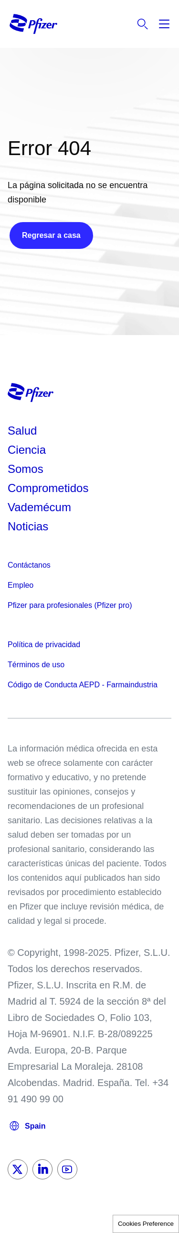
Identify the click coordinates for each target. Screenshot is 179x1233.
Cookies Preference (146, 1223)
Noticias (28, 526)
